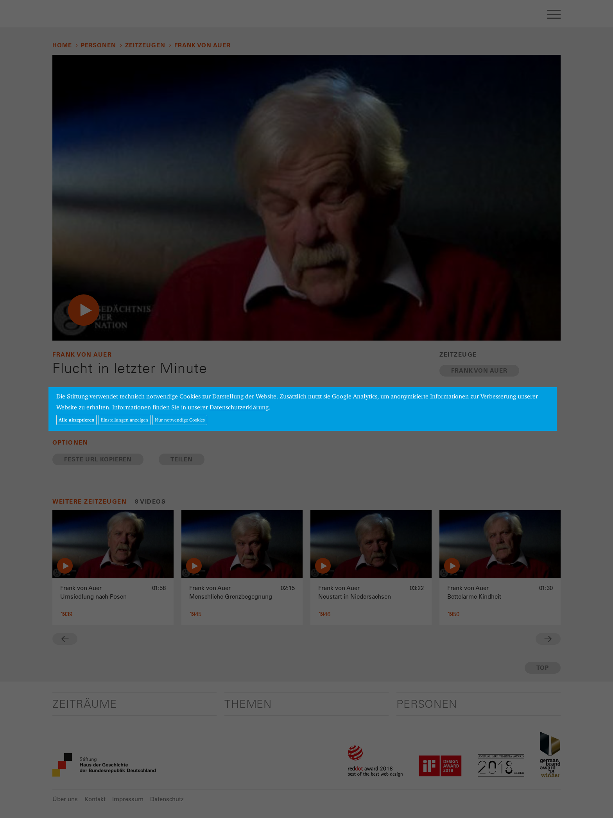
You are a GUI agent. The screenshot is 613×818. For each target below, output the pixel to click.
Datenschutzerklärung (239, 407)
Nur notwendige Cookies (180, 420)
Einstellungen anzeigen (124, 420)
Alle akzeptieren (76, 420)
